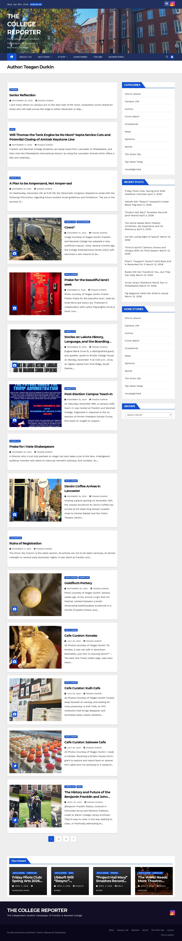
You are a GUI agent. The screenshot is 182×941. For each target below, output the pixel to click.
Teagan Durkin (44, 101)
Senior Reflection (22, 95)
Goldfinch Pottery (78, 583)
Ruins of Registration (25, 543)
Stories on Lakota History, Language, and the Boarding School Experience (86, 341)
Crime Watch (132, 116)
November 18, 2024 (77, 347)
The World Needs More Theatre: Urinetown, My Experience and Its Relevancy (144, 226)
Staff (62, 57)
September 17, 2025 (22, 145)
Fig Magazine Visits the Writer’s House (146, 293)
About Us (25, 57)
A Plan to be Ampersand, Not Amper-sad (40, 183)
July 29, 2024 (74, 641)
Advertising (116, 57)
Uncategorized (83, 222)
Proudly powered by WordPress (21, 932)
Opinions (13, 89)
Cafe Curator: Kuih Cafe (82, 688)
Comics (129, 109)
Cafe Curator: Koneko (80, 636)
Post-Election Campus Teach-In (88, 394)
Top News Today (134, 161)
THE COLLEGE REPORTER (24, 24)
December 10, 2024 (22, 189)
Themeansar (59, 932)
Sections (44, 57)
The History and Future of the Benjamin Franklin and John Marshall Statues (87, 796)
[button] (167, 57)
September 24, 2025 (22, 101)
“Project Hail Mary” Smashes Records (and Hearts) (111, 880)
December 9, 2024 (76, 290)
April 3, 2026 (22, 886)
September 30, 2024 (77, 589)
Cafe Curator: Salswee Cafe (85, 742)
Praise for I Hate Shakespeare (31, 447)
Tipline (97, 57)
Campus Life (15, 178)
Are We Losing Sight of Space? (142, 236)
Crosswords (131, 124)
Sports (128, 146)
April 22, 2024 (74, 802)
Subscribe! (80, 57)
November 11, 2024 (22, 549)
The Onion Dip (15, 538)
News (12, 129)
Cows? (69, 227)
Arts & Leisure (71, 274)
